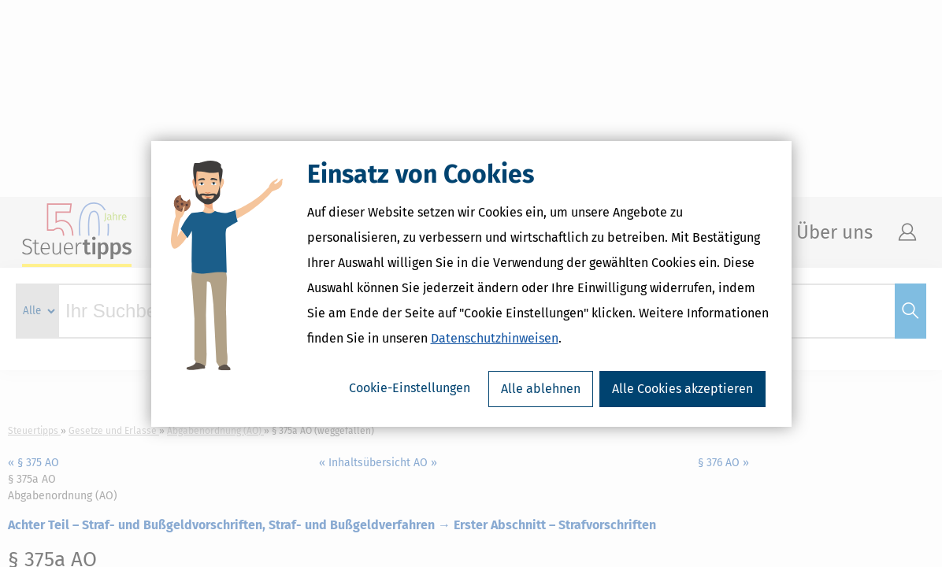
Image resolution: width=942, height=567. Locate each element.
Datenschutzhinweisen (494, 338)
